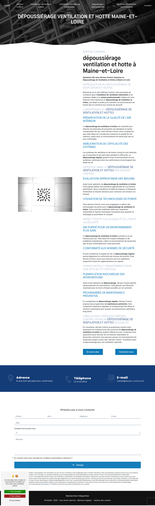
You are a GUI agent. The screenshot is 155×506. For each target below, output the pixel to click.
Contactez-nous (125, 352)
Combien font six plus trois (25, 421)
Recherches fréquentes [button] (77, 496)
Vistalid (49, 501)
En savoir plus (94, 352)
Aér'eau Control (20, 5)
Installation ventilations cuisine (41, 5)
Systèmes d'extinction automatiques (126, 5)
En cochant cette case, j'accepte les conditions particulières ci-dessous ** (43, 450)
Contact (147, 5)
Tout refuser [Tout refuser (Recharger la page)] (15, 496)
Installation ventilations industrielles (69, 5)
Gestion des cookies (102, 501)
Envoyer (80, 457)
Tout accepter (15, 492)
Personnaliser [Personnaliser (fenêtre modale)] (14, 500)
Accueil (7, 5)
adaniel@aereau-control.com (130, 373)
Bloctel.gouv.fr (45, 477)
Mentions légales (84, 501)
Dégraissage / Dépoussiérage (97, 5)
